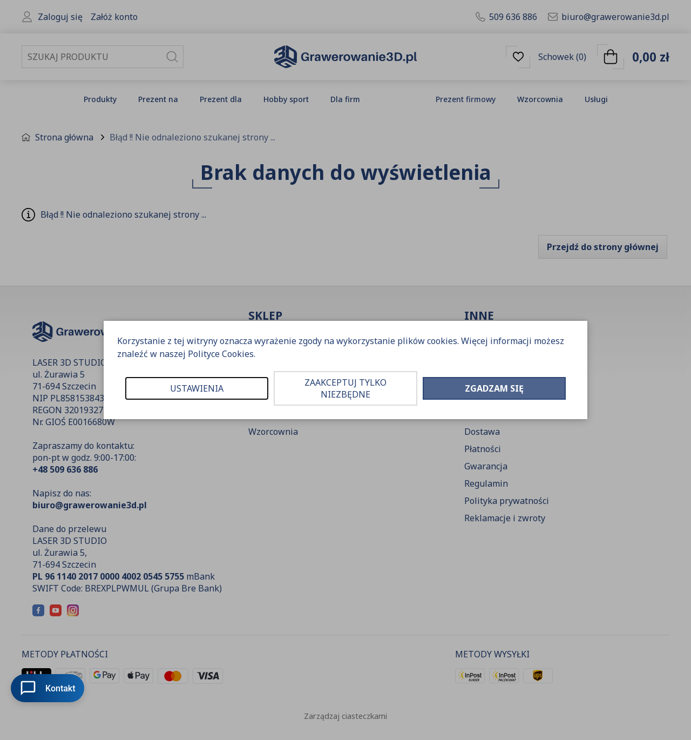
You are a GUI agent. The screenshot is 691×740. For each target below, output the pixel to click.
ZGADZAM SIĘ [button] (494, 388)
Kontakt (47, 688)
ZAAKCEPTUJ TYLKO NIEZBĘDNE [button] (345, 388)
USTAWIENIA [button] (196, 388)
